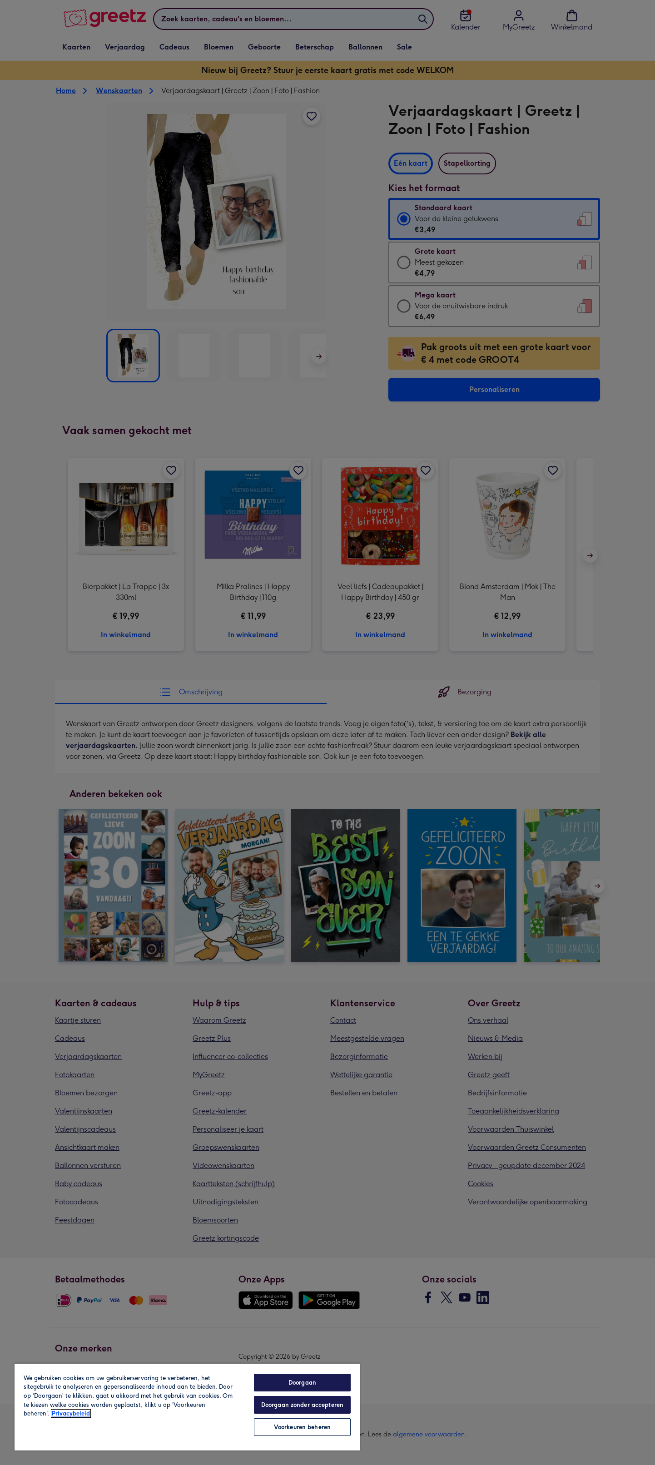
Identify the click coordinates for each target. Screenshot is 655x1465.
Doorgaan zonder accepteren (302, 1404)
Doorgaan (302, 1382)
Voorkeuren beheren (302, 1427)
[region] (187, 1406)
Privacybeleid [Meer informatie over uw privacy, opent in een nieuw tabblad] (71, 1413)
